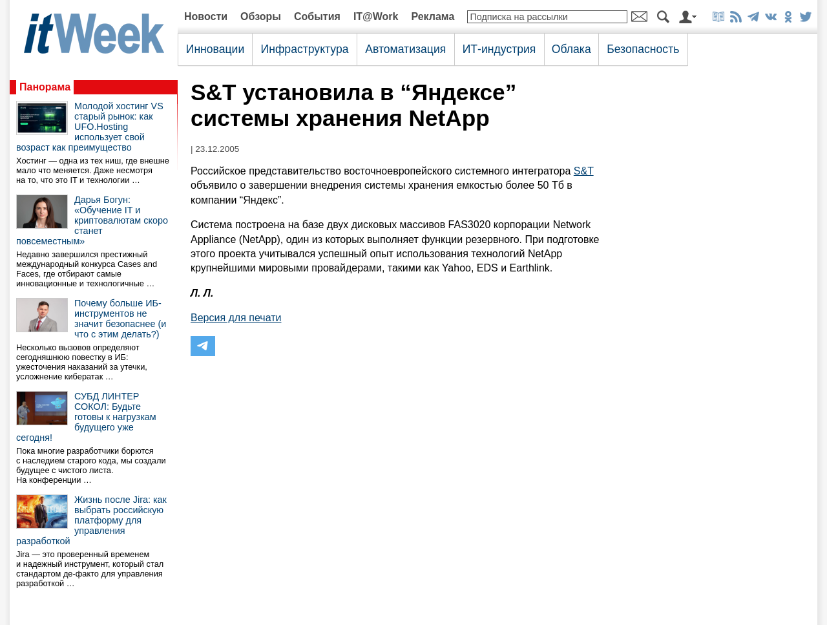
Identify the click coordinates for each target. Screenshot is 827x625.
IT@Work (376, 16)
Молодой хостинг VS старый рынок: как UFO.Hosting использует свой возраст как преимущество (89, 127)
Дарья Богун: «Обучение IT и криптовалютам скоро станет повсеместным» (92, 220)
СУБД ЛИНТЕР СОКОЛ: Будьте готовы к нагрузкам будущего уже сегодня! (86, 417)
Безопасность (643, 49)
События (317, 16)
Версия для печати (236, 317)
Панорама (44, 86)
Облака (571, 49)
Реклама (432, 16)
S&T (584, 170)
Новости (205, 16)
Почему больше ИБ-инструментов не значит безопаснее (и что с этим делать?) (120, 318)
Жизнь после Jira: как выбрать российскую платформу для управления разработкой (91, 520)
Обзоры (260, 16)
